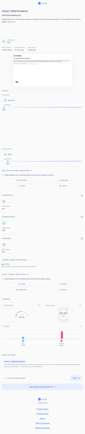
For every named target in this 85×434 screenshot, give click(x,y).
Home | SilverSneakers (14, 361)
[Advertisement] (42, 30)
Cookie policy (42, 414)
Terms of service (42, 423)
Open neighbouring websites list (42, 387)
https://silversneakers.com (11, 15)
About (42, 418)
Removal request (42, 428)
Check (76, 378)
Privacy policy (42, 409)
